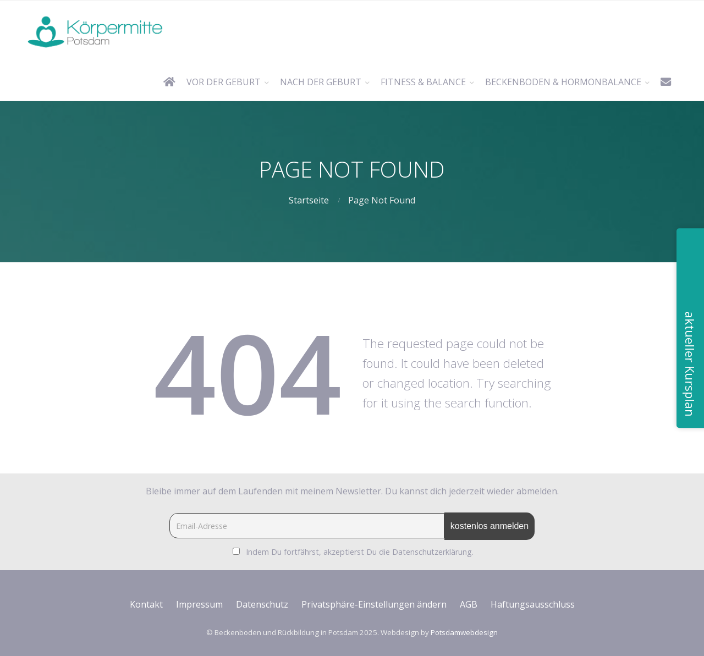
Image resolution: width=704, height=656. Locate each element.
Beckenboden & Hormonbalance (563, 82)
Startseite (309, 200)
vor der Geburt (223, 82)
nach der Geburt (320, 82)
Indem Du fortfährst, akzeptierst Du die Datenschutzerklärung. (360, 552)
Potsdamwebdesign (464, 632)
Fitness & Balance (423, 82)
